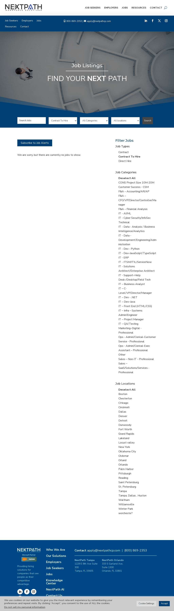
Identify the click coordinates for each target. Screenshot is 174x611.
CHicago (123, 403)
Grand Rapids (126, 434)
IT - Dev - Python (129, 249)
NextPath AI (55, 589)
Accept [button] (164, 603)
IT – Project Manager (131, 319)
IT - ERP (123, 258)
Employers (111, 7)
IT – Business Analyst (131, 284)
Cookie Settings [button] (146, 603)
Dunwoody (124, 425)
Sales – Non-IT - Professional (136, 359)
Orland (122, 460)
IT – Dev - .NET (127, 297)
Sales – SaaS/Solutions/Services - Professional (133, 368)
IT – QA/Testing (128, 324)
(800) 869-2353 (135, 550)
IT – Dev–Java (126, 302)
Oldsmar (123, 456)
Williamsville (126, 504)
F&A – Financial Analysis (132, 209)
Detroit (122, 420)
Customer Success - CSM (133, 187)
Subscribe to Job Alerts (35, 143)
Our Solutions (56, 556)
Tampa (122, 491)
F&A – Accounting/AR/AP (133, 191)
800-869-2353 (74, 21)
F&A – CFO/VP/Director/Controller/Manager (137, 200)
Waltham (124, 500)
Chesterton (125, 398)
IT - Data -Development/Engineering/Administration (137, 240)
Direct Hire (124, 161)
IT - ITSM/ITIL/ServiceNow (135, 262)
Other (121, 355)
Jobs (125, 7)
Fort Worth (125, 429)
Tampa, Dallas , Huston (132, 495)
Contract (123, 152)
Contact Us (54, 596)
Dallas (122, 412)
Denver (122, 416)
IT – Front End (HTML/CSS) (135, 306)
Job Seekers (92, 7)
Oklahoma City (127, 451)
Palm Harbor (126, 469)
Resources (139, 7)
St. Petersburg (127, 487)
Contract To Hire (129, 157)
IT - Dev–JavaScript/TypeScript (137, 253)
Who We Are (55, 550)
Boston (122, 394)
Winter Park (125, 509)
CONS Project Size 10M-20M (136, 182)
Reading (123, 478)
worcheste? (125, 513)
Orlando (123, 465)
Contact (156, 7)
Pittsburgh (124, 473)
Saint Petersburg (128, 482)
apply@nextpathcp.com (99, 21)
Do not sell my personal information (24, 607)
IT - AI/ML (124, 213)
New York (124, 447)
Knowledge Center (54, 581)
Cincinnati (123, 407)
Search (147, 120)
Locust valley (126, 443)
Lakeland (123, 438)
